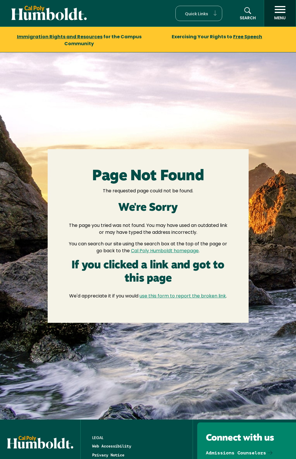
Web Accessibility (111, 446)
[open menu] (280, 13)
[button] (198, 13)
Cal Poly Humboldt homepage (165, 251)
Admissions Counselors (236, 453)
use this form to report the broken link (183, 296)
